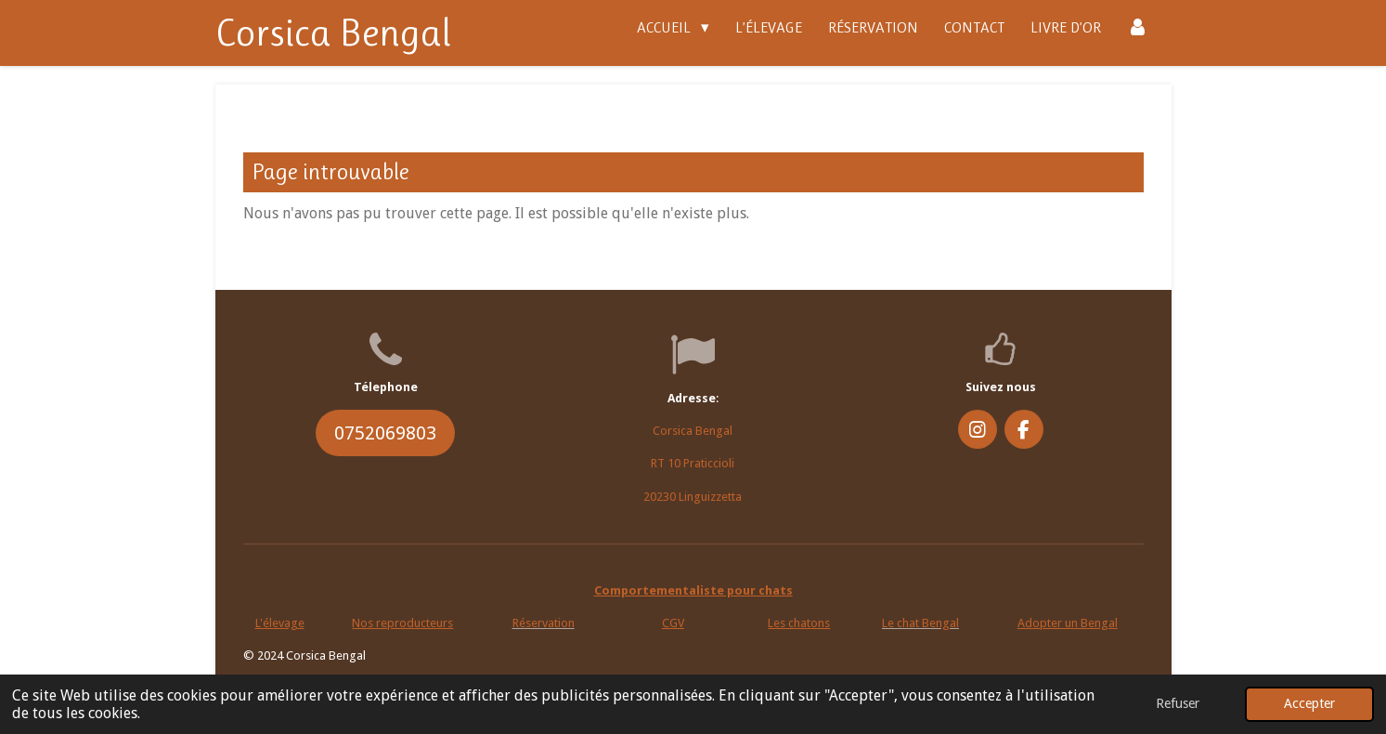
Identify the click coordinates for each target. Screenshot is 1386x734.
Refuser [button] (1177, 703)
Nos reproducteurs (402, 623)
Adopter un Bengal (1067, 623)
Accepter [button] (1309, 703)
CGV (673, 623)
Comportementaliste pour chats (693, 590)
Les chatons (799, 623)
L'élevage (279, 623)
